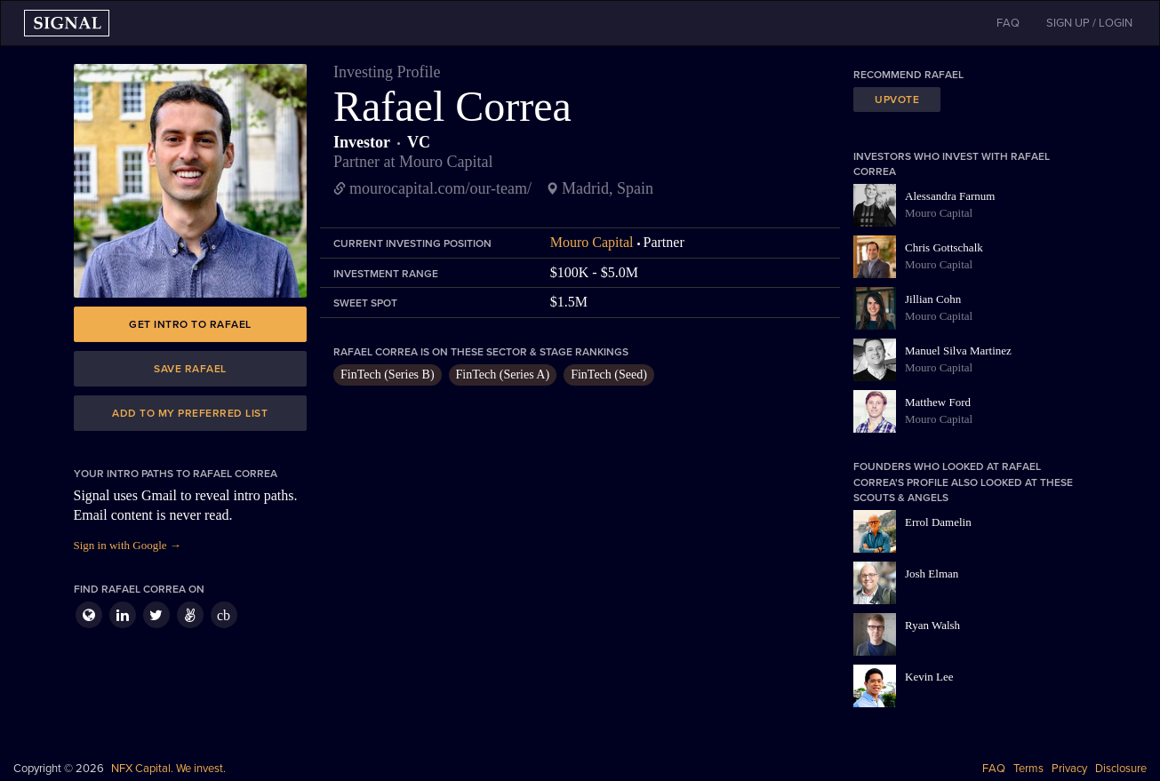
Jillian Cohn (933, 299)
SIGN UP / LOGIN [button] (1089, 23)
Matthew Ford (938, 402)
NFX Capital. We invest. (168, 768)
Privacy (1069, 768)
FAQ (993, 768)
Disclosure (1121, 768)
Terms (1028, 768)
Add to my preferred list (190, 413)
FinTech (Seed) (609, 374)
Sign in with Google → (127, 545)
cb (223, 615)
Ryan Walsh (932, 625)
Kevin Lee (929, 676)
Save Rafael (190, 369)
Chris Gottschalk (944, 247)
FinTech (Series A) (503, 374)
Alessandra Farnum (950, 196)
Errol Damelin (938, 522)
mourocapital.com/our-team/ (440, 188)
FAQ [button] (1008, 23)
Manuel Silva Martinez (958, 350)
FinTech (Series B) (387, 374)
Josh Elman (931, 573)
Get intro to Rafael (190, 324)
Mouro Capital (592, 242)
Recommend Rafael (908, 74)
